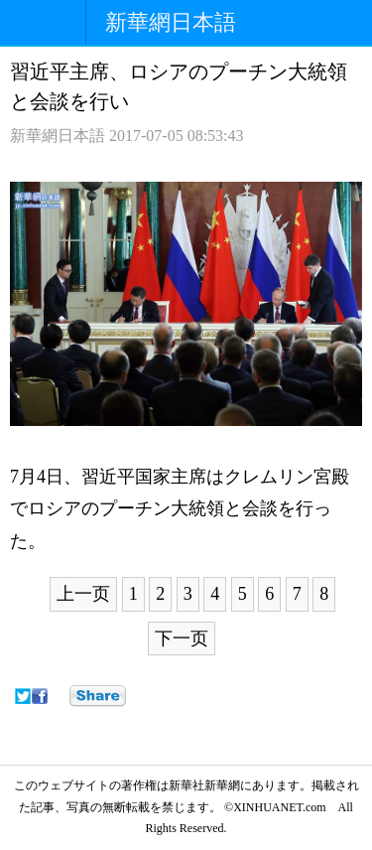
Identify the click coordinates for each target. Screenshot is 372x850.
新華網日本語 (170, 22)
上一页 (83, 594)
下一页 (181, 638)
